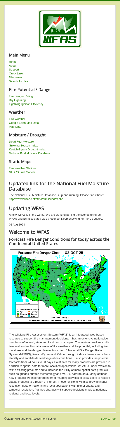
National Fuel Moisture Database (29, 153)
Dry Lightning (17, 100)
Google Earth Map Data (24, 122)
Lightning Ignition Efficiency (26, 104)
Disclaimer (15, 77)
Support (14, 69)
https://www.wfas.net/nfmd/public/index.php (36, 199)
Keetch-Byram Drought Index (27, 149)
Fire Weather (17, 119)
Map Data (15, 126)
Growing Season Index (23, 145)
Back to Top (108, 418)
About (12, 65)
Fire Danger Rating (21, 96)
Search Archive (18, 81)
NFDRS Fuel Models (22, 172)
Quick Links (16, 73)
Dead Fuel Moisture (21, 141)
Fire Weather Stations (22, 168)
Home (13, 61)
